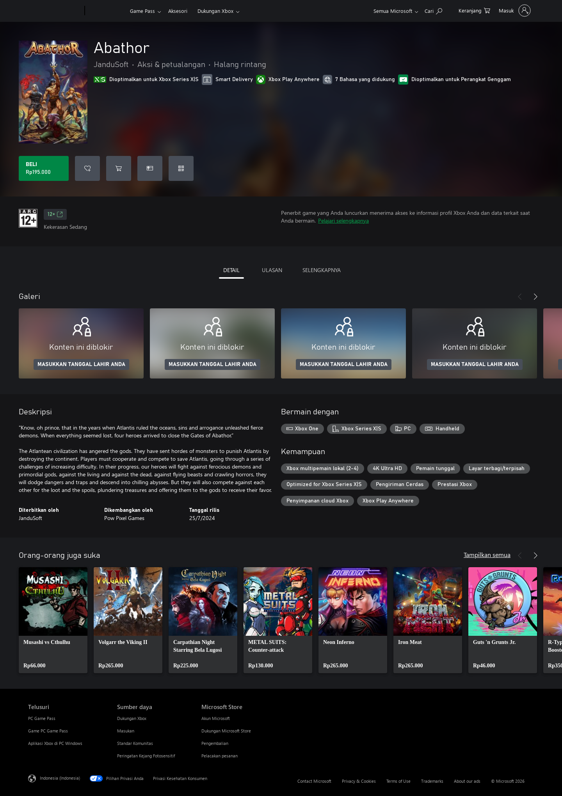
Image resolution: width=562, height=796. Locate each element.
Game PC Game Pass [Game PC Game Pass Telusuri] (48, 730)
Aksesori (177, 10)
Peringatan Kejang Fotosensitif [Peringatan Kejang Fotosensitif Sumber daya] (146, 755)
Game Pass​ (142, 10)
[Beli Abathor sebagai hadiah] (149, 168)
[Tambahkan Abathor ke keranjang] (118, 168)
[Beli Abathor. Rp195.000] (44, 168)
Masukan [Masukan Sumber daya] (125, 730)
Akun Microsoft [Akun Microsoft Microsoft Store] (215, 718)
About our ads (467, 781)
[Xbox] (106, 10)
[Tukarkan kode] (181, 168)
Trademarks (432, 781)
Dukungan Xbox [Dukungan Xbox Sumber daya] (131, 718)
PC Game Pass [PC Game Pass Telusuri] (41, 718)
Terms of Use (398, 781)
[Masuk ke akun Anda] (514, 10)
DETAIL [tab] (231, 270)
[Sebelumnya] (520, 296)
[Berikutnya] (535, 296)
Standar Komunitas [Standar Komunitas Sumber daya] (135, 743)
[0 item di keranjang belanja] (474, 10)
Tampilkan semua (487, 554)
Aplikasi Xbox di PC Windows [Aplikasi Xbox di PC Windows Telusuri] (55, 743)
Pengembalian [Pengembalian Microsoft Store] (214, 743)
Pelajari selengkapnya (343, 220)
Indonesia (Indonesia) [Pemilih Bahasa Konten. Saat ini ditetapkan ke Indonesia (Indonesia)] (60, 777)
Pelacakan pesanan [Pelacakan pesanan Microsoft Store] (219, 755)
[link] (53, 620)
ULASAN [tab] (272, 270)
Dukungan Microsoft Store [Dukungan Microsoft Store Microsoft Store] (226, 730)
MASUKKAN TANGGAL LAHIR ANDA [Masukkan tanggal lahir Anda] (81, 364)
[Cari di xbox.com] (433, 10)
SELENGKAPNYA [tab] (321, 270)
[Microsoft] (55, 10)
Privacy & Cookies (359, 781)
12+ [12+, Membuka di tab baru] (55, 214)
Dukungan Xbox (215, 10)
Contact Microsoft (314, 781)
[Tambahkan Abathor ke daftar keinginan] (87, 168)
